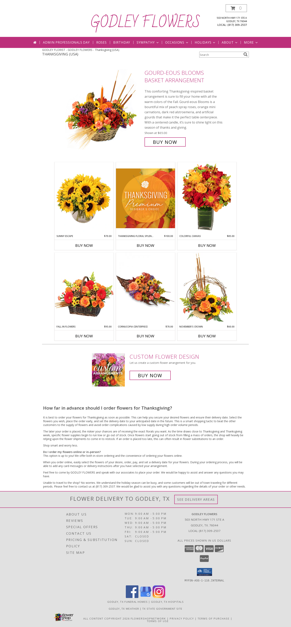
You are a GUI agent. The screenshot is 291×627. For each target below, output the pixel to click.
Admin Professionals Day (66, 42)
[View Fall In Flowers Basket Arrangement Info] (84, 289)
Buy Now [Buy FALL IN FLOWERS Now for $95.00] (84, 336)
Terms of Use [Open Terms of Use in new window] (158, 621)
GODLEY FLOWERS (145, 22)
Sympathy (148, 42)
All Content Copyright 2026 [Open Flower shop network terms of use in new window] (106, 618)
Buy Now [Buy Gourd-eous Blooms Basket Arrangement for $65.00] (165, 142)
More (251, 42)
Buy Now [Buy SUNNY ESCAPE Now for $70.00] (84, 245)
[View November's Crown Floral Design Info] (206, 289)
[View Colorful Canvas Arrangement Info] (206, 198)
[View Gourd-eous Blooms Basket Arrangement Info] (104, 107)
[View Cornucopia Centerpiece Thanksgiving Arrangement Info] (145, 289)
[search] (245, 54)
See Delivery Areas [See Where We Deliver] (196, 499)
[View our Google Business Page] (145, 597)
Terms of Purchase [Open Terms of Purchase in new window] (214, 618)
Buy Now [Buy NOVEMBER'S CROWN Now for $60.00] (207, 336)
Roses (101, 42)
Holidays (205, 42)
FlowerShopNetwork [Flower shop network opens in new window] (148, 618)
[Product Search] (220, 54)
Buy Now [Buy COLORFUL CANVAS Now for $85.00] (207, 245)
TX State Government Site (162, 608)
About (230, 42)
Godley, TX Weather (124, 608)
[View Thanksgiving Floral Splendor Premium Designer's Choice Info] (145, 198)
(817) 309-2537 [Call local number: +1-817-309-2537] (237, 25)
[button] (236, 8)
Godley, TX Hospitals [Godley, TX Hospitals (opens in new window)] (167, 601)
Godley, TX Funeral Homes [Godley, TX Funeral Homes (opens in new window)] (127, 601)
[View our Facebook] (132, 597)
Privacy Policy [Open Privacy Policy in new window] (182, 618)
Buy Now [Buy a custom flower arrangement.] (150, 375)
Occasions (177, 42)
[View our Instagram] (159, 597)
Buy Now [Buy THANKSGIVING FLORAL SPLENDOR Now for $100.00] (145, 245)
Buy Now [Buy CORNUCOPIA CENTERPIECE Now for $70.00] (145, 336)
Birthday (121, 42)
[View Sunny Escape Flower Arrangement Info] (84, 198)
